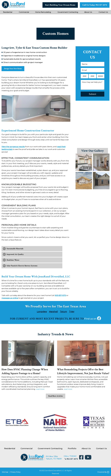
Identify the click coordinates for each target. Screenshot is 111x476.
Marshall (53, 312)
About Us (88, 12)
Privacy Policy (15, 471)
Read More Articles (55, 397)
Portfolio (72, 449)
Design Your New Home (15, 68)
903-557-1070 (60, 296)
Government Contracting (68, 12)
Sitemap (5, 471)
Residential (7, 12)
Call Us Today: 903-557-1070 (94, 5)
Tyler (71, 312)
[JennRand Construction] (13, 8)
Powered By (103, 472)
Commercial (24, 12)
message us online (10, 299)
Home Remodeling (43, 12)
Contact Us (103, 12)
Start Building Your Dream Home (60, 5)
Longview (42, 312)
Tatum (63, 312)
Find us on (92, 319)
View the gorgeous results (13, 147)
